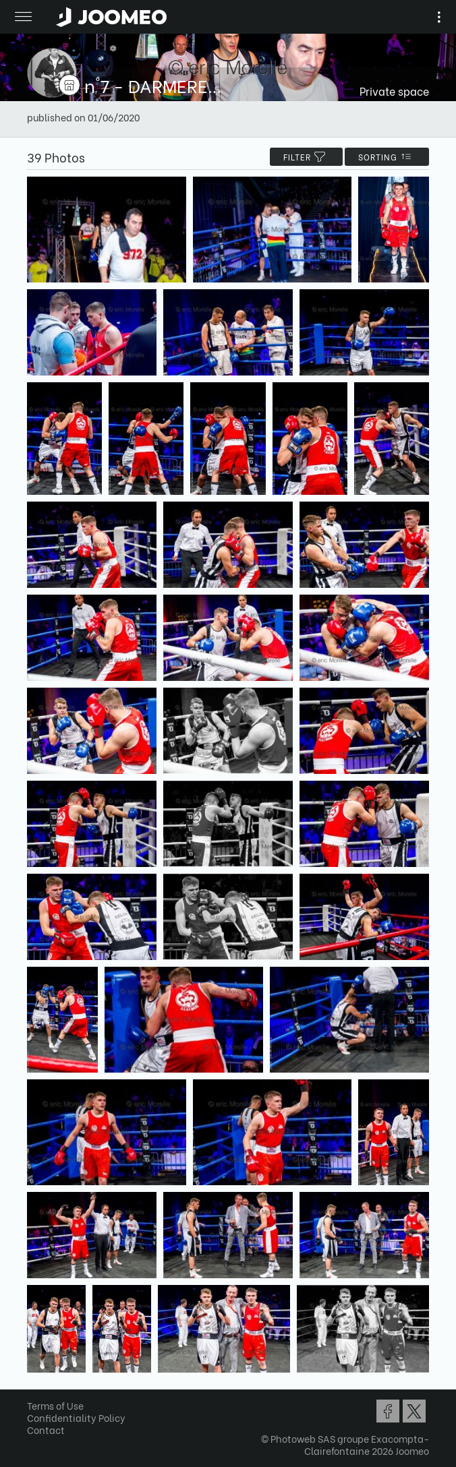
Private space (394, 90)
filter (306, 156)
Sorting (387, 156)
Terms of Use (55, 1405)
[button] (36, 1397)
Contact (46, 1430)
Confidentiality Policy (76, 1417)
